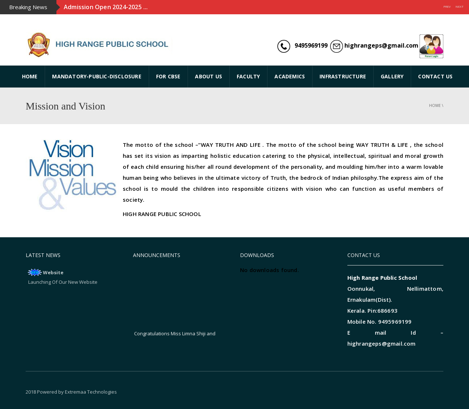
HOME (30, 76)
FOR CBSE (168, 76)
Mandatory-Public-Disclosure (96, 76)
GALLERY (392, 76)
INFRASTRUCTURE (343, 76)
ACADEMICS (289, 76)
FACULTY (248, 76)
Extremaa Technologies (91, 391)
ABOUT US (208, 76)
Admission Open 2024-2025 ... (106, 7)
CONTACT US (435, 76)
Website (53, 272)
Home (435, 105)
